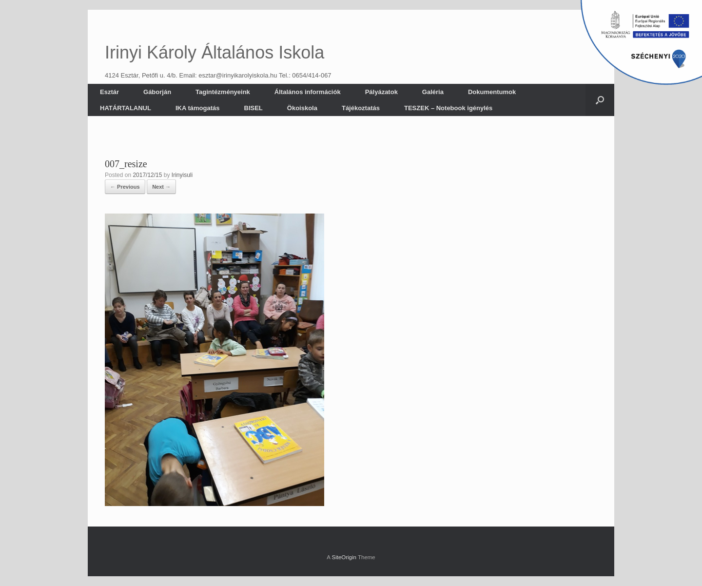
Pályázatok (381, 92)
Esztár (109, 92)
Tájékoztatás (361, 108)
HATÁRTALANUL (125, 108)
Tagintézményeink (222, 92)
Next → (161, 187)
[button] (599, 100)
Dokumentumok (492, 92)
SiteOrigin (344, 557)
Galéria (433, 92)
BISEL (253, 108)
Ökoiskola (302, 108)
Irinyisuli (182, 175)
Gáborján (157, 92)
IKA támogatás (198, 108)
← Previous (125, 187)
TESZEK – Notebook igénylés (448, 108)
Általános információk (307, 92)
